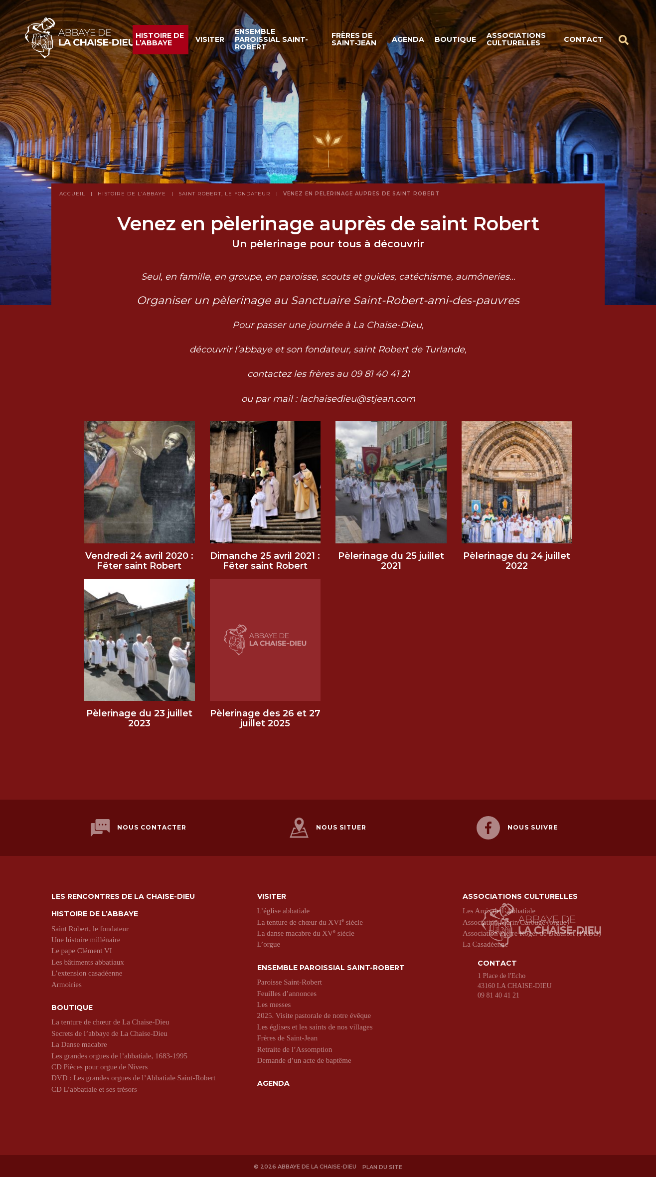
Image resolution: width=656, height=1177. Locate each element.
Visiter (209, 40)
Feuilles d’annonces (287, 994)
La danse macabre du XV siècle (305, 933)
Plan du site (384, 1165)
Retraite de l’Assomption (294, 1049)
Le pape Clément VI (81, 951)
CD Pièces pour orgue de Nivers (99, 1067)
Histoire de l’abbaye (160, 41)
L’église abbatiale (283, 911)
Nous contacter (138, 832)
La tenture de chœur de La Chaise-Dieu (110, 1022)
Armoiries (66, 985)
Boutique (455, 40)
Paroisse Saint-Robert (289, 982)
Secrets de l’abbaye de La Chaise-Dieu (109, 1033)
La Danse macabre (79, 1044)
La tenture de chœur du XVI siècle (310, 922)
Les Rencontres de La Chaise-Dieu (123, 896)
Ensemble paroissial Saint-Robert (271, 41)
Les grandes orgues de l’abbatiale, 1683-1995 (119, 1056)
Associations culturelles (516, 41)
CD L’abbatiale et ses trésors (94, 1089)
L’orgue (269, 944)
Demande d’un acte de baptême (304, 1060)
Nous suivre (517, 831)
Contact (583, 40)
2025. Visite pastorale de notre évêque (314, 1015)
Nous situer (328, 832)
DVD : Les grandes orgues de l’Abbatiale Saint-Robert (133, 1078)
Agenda (408, 40)
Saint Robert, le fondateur (90, 929)
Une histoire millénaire (85, 940)
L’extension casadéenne (86, 973)
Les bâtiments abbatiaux (87, 962)
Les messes (274, 1005)
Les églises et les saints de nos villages (315, 1027)
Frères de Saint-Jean (353, 41)
